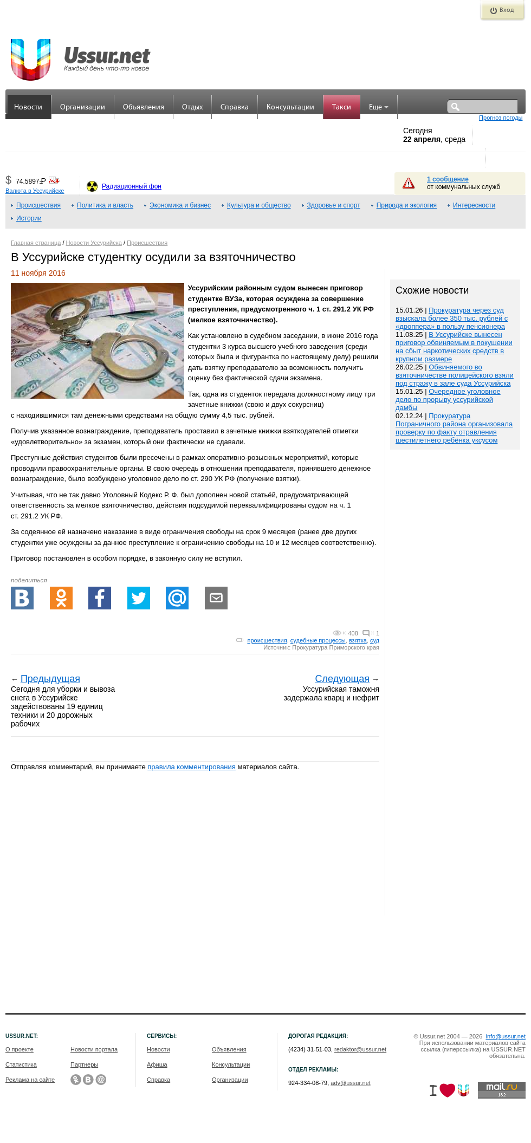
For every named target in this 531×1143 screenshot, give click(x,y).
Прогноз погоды (500, 117)
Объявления (143, 107)
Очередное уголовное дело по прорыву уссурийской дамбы (448, 399)
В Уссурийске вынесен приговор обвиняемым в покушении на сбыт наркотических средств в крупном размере (454, 346)
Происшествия (38, 205)
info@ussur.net (505, 1036)
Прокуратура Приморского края (335, 647)
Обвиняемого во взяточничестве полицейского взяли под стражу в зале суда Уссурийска (455, 375)
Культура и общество (259, 205)
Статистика (21, 1064)
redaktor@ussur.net (360, 1049)
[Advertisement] (455, 683)
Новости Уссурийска (94, 242)
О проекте (19, 1049)
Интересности (474, 205)
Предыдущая (50, 678)
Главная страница (36, 242)
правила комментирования (191, 767)
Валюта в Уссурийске (34, 190)
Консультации (290, 107)
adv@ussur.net (351, 1083)
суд (374, 640)
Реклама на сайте (30, 1079)
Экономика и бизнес (180, 205)
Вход (507, 10)
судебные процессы (318, 640)
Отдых (192, 107)
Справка (235, 107)
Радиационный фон (131, 186)
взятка (358, 640)
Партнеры (84, 1064)
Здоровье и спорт (333, 205)
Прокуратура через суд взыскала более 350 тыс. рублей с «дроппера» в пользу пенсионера (452, 318)
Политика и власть (105, 205)
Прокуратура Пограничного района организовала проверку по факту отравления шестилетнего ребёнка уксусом (454, 428)
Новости (28, 107)
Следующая (342, 678)
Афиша (157, 1064)
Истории (29, 218)
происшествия (267, 640)
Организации (82, 107)
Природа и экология (407, 205)
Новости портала (94, 1049)
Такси (341, 107)
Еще (378, 107)
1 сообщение (448, 179)
